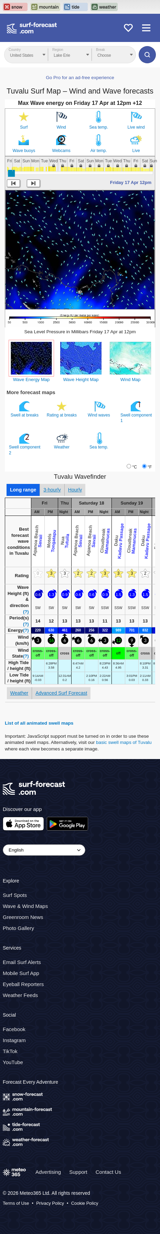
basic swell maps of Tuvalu (124, 742)
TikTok (10, 1051)
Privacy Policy (50, 1203)
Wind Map (130, 379)
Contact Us (108, 1172)
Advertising (48, 1172)
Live (136, 150)
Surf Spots (15, 895)
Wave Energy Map (31, 379)
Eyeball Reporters (23, 984)
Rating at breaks (62, 409)
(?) (26, 611)
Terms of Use (16, 1203)
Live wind (136, 127)
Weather (62, 441)
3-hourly (52, 489)
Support (78, 1172)
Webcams (61, 150)
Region (57, 50)
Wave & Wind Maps (25, 906)
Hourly (75, 489)
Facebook (14, 1029)
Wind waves (99, 409)
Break (100, 50)
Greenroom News (23, 917)
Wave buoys (24, 150)
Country (15, 50)
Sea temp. (98, 127)
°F (150, 467)
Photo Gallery (18, 928)
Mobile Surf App (21, 973)
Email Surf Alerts (22, 962)
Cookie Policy (84, 1203)
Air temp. (98, 150)
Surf (24, 127)
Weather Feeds (20, 995)
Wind (61, 127)
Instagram (14, 1040)
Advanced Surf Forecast (61, 693)
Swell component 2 (24, 443)
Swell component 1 (136, 411)
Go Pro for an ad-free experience (80, 77)
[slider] (11, 173)
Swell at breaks (25, 409)
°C (134, 467)
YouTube (13, 1062)
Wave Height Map (81, 379)
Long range (23, 489)
